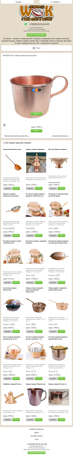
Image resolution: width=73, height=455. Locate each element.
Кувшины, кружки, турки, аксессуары (25, 55)
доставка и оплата (36, 436)
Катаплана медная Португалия (9, 289)
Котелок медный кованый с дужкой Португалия (58, 338)
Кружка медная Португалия (35, 384)
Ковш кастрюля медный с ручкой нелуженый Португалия (35, 290)
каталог (36, 432)
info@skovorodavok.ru (36, 429)
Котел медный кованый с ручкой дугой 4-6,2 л (12, 338)
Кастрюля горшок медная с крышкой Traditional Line (35, 195)
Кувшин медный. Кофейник (35, 149)
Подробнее (8, 188)
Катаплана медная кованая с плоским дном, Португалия (59, 242)
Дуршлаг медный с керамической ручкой (10, 195)
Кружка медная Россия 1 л (60, 136)
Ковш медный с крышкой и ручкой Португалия (58, 289)
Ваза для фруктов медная (58, 149)
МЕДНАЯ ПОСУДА (8, 55)
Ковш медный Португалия (12, 149)
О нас (36, 439)
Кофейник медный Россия (12, 384)
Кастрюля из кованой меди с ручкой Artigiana (59, 195)
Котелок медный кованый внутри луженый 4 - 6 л (35, 338)
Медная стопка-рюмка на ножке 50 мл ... (16, 136)
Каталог (18, 2)
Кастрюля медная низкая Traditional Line (12, 242)
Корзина (56, 2)
